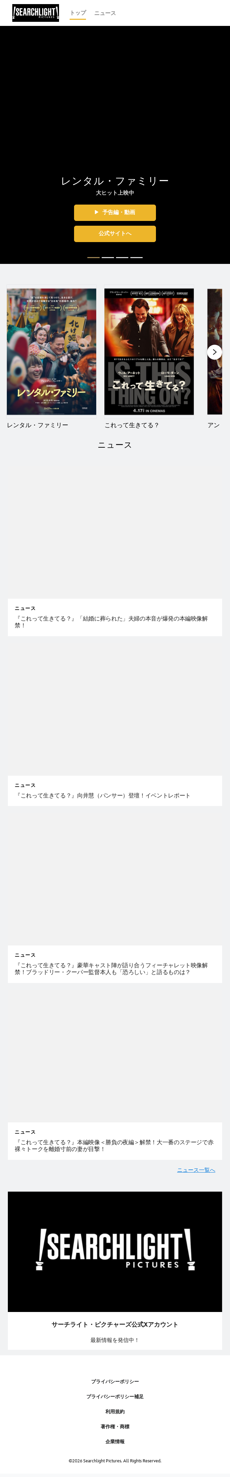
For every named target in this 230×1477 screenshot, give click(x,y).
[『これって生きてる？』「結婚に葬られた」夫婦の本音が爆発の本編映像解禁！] (115, 622)
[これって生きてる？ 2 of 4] (149, 352)
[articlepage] (115, 532)
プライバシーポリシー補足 (115, 1397)
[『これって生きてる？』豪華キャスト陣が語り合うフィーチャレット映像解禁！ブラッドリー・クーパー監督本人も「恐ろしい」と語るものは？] (115, 969)
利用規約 (115, 1412)
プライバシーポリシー (115, 1382)
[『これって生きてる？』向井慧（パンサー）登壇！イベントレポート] (115, 795)
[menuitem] (78, 13)
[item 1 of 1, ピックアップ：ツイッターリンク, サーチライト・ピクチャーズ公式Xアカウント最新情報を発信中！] (115, 1271)
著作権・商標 (115, 1427)
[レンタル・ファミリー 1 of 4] (51, 352)
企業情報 (115, 1442)
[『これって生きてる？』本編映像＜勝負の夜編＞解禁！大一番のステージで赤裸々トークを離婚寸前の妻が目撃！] (115, 1146)
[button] (115, 213)
